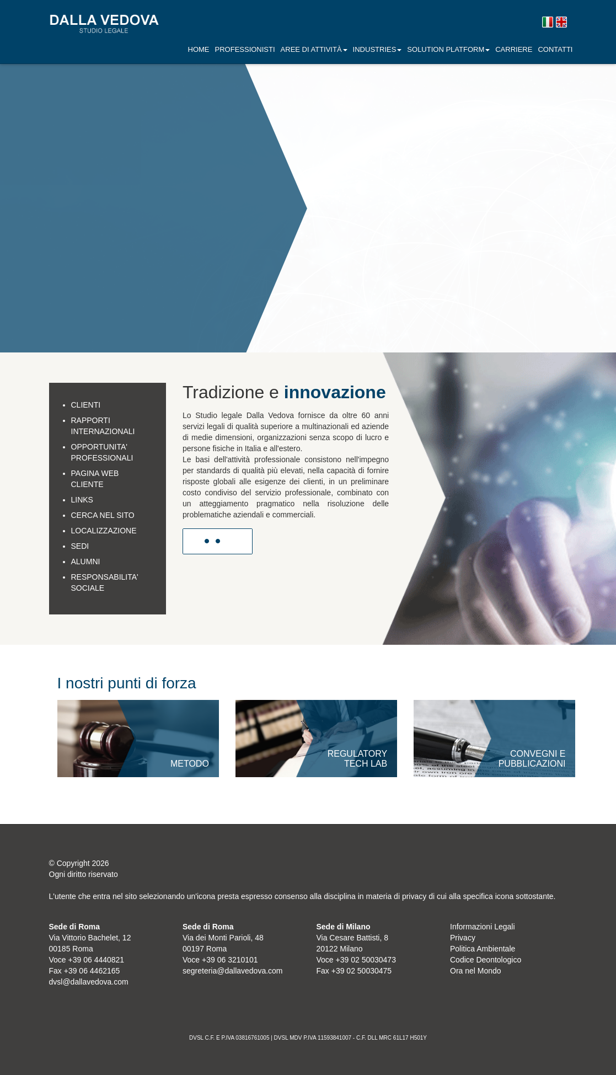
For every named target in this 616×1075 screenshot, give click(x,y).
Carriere (513, 49)
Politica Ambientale (482, 948)
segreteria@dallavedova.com (233, 970)
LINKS (82, 499)
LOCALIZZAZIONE (104, 530)
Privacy (462, 937)
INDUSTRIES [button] (377, 49)
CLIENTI (86, 404)
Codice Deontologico (485, 959)
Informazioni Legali (482, 926)
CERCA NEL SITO (103, 515)
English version (561, 23)
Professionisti (245, 49)
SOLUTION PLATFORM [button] (448, 49)
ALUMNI (85, 561)
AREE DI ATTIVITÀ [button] (314, 49)
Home (199, 49)
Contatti (555, 49)
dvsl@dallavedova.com (88, 981)
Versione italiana (547, 23)
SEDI (80, 546)
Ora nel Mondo (475, 970)
